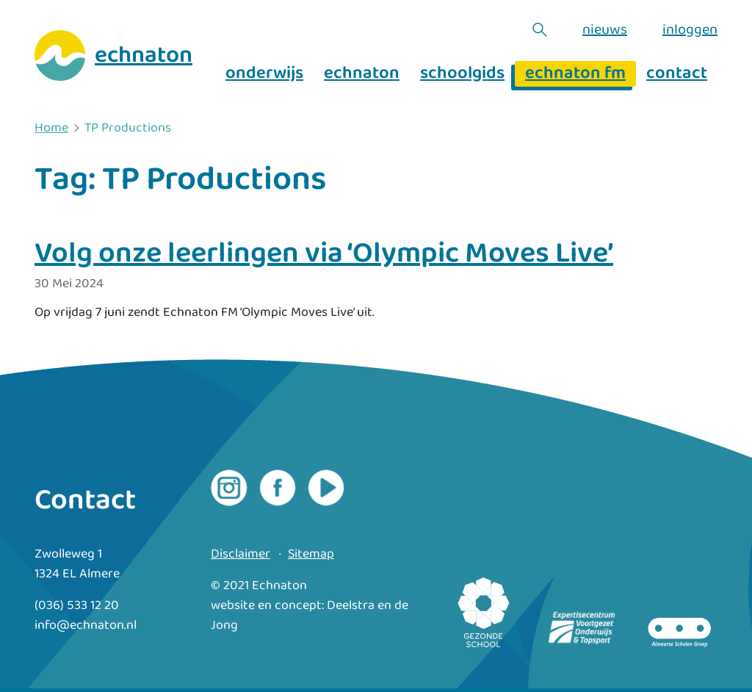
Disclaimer (240, 554)
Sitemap (311, 554)
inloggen (689, 29)
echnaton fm (575, 74)
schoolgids (462, 74)
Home (51, 128)
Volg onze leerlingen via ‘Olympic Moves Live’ (324, 253)
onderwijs (264, 74)
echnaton (362, 74)
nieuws (604, 29)
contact (676, 74)
